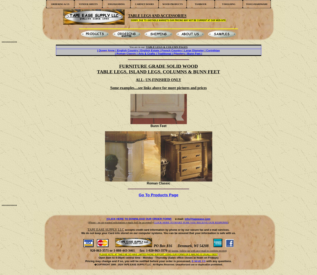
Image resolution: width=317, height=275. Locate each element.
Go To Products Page (158, 195)
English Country (127, 50)
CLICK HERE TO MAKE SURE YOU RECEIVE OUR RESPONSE (191, 222)
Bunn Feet (194, 53)
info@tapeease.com (197, 218)
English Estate (149, 50)
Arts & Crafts (146, 53)
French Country (171, 50)
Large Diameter (194, 50)
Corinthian (213, 50)
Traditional (164, 53)
